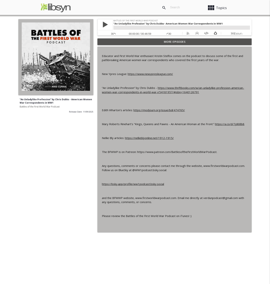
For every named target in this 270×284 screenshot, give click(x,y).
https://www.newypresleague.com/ (150, 74)
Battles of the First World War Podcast (40, 106)
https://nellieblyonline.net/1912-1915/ (149, 138)
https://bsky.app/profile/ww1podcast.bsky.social (133, 184)
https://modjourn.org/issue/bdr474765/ (159, 110)
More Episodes (175, 41)
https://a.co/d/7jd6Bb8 (229, 124)
